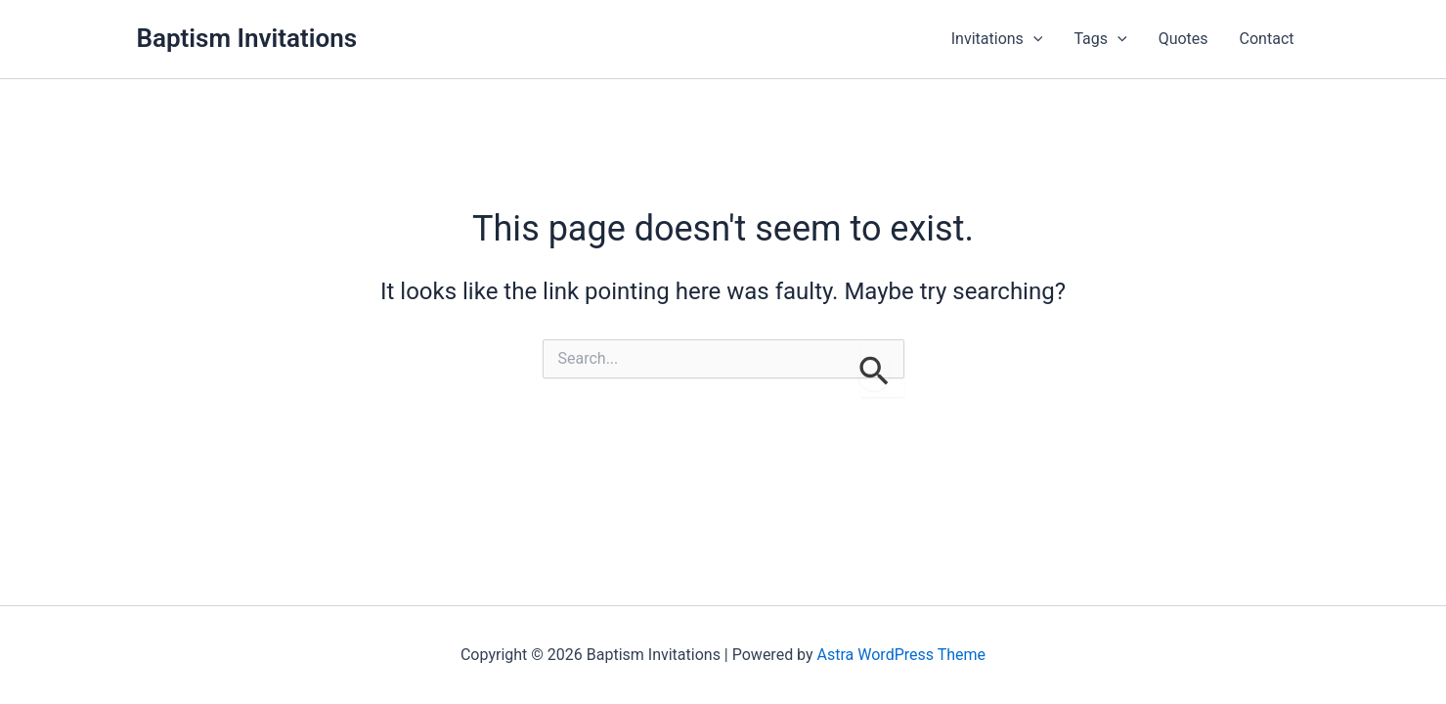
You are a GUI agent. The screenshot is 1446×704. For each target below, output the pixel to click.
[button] (1033, 39)
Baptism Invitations (247, 38)
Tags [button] (1100, 39)
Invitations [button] (997, 39)
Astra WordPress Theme (901, 654)
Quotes (1183, 38)
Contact (1267, 38)
